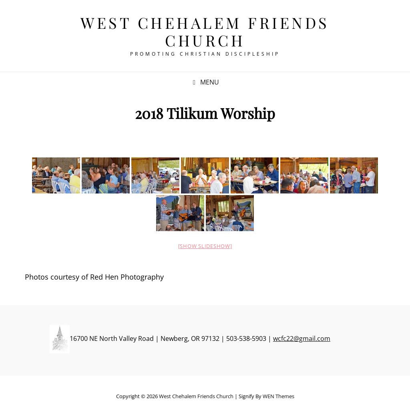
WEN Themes (278, 396)
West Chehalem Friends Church (205, 31)
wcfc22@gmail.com (301, 338)
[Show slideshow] (205, 246)
